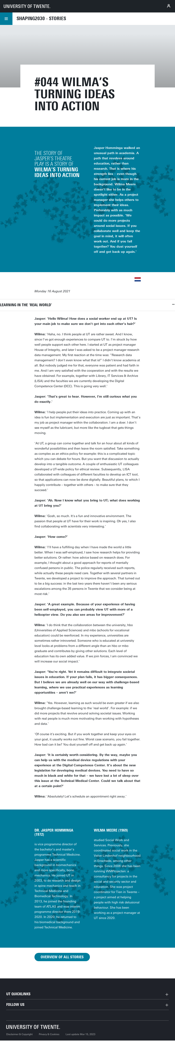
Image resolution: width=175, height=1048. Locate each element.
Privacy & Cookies (49, 1034)
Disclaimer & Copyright (19, 1034)
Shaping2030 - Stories (41, 18)
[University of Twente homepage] (27, 6)
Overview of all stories (62, 957)
